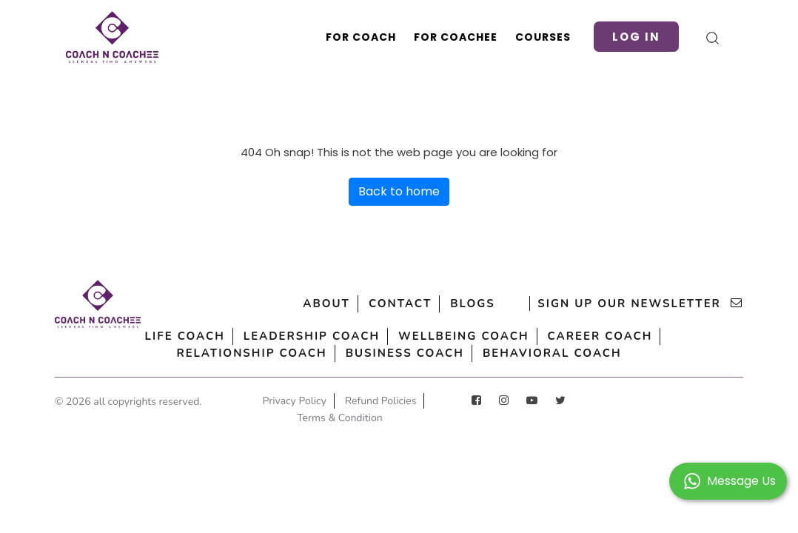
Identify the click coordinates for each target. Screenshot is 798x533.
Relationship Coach (251, 353)
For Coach (361, 37)
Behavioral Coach (552, 353)
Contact (400, 303)
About (326, 303)
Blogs (472, 303)
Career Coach (600, 336)
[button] (728, 480)
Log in (636, 36)
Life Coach (185, 336)
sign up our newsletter (640, 303)
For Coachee (455, 37)
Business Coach (405, 353)
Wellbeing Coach (463, 336)
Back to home (399, 191)
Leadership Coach (312, 336)
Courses (543, 37)
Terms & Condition (340, 418)
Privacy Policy (294, 401)
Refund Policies (381, 401)
